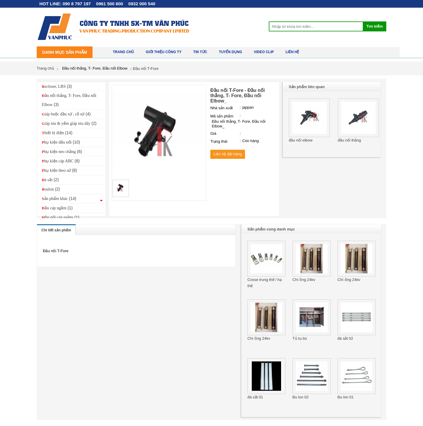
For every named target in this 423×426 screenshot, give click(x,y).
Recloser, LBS (57, 86)
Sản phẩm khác (59, 198)
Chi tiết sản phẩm (56, 230)
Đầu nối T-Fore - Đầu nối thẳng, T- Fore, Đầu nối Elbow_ (237, 95)
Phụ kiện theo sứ (59, 170)
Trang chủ (45, 68)
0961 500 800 (109, 3)
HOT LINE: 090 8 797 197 (65, 3)
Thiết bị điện (57, 132)
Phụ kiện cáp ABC (61, 161)
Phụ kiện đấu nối (61, 142)
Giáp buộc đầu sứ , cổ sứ (66, 114)
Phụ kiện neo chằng (62, 151)
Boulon (51, 189)
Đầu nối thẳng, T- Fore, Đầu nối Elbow (69, 100)
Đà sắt (50, 179)
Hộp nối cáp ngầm (60, 217)
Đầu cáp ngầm (57, 208)
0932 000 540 (141, 3)
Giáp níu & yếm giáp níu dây (69, 123)
